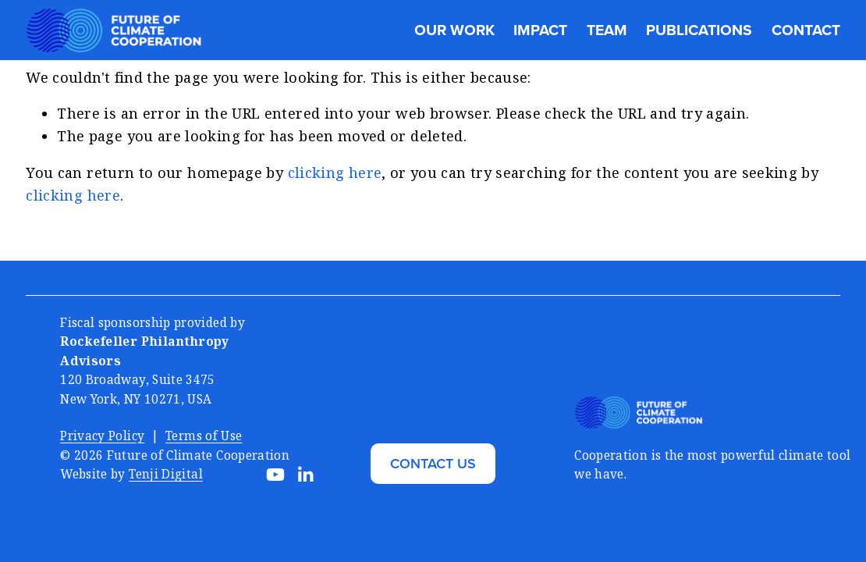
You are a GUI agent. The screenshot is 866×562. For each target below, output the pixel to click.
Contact (806, 30)
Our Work (454, 30)
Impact (540, 30)
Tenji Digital (166, 474)
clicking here (335, 172)
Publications (699, 30)
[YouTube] (275, 474)
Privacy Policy (102, 435)
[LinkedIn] (305, 474)
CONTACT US (433, 463)
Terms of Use (203, 435)
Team (607, 30)
